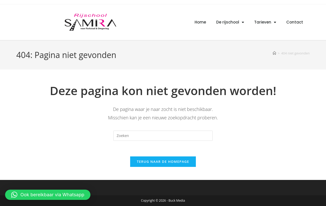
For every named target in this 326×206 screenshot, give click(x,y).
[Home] (274, 53)
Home (200, 22)
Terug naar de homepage (163, 161)
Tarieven (265, 22)
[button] (47, 195)
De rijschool (230, 22)
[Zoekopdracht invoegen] (163, 136)
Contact (294, 22)
